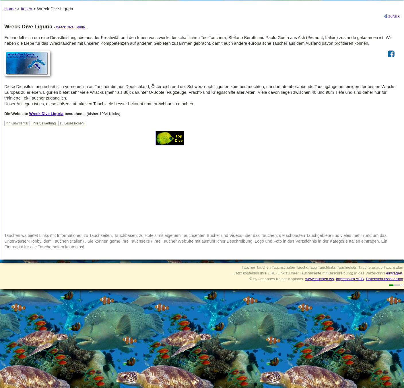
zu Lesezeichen (71, 123)
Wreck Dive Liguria (70, 27)
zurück (392, 16)
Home (10, 8)
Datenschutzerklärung (384, 279)
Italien (26, 8)
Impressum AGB (350, 279)
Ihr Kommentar (17, 123)
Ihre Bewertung (44, 123)
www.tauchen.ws (319, 279)
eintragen (394, 273)
